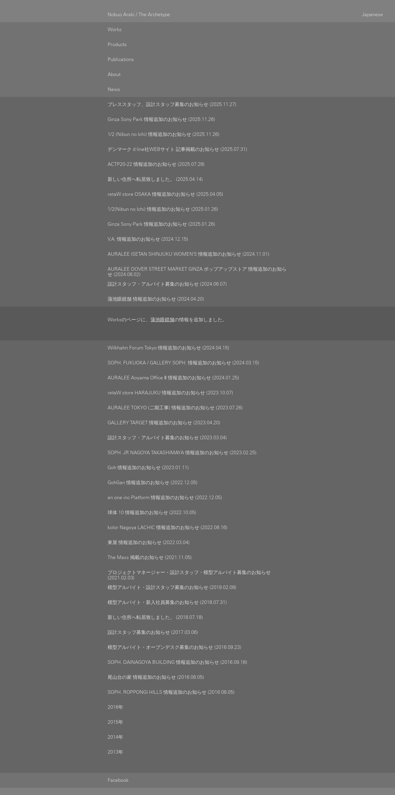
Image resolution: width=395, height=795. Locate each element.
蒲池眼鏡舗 (162, 312)
